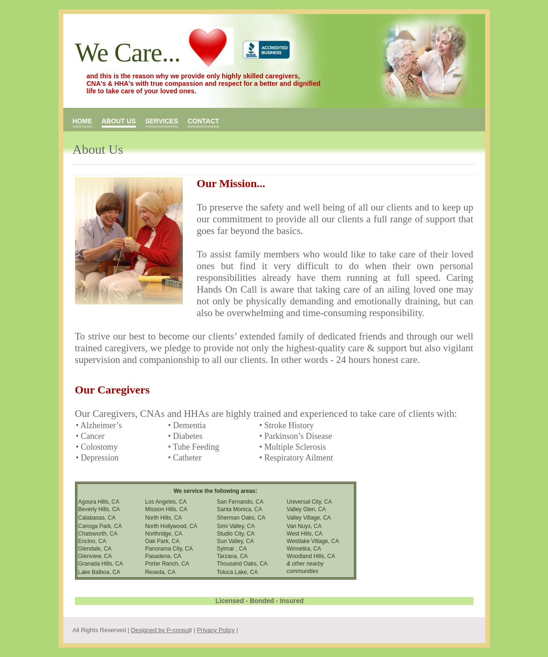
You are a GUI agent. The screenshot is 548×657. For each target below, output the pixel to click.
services (162, 121)
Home (82, 121)
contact (203, 121)
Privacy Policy (216, 630)
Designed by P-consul (160, 630)
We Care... (127, 52)
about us (119, 121)
